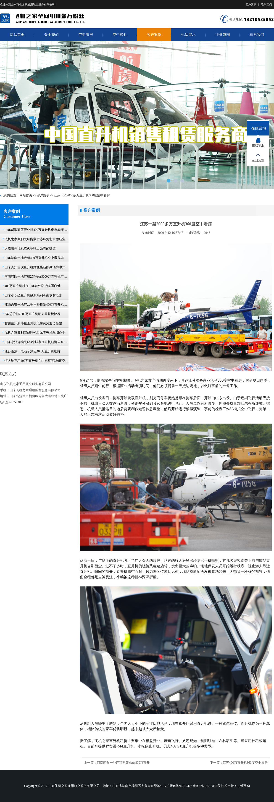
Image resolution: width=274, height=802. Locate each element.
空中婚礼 (120, 34)
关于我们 (51, 34)
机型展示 (188, 34)
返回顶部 (258, 160)
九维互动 (243, 786)
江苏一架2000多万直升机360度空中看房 (82, 195)
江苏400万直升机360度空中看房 (245, 762)
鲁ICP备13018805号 (206, 786)
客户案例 (250, 4)
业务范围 (222, 34)
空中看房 (85, 34)
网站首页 (17, 34)
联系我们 (266, 4)
